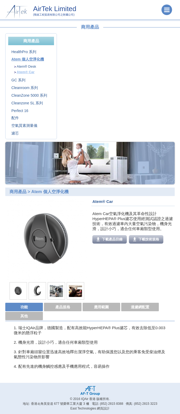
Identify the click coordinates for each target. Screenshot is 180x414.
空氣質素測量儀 (24, 125)
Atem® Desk (26, 66)
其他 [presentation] (24, 316)
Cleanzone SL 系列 (27, 103)
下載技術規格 (146, 239)
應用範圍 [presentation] (101, 307)
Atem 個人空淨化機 (27, 59)
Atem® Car (25, 72)
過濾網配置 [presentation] (140, 307)
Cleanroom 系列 (24, 88)
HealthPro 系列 (23, 52)
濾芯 (15, 133)
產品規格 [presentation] (62, 307)
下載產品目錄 (110, 239)
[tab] (24, 307)
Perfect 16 (19, 111)
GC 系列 (18, 80)
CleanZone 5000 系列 (29, 95)
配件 (15, 118)
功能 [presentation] (24, 307)
